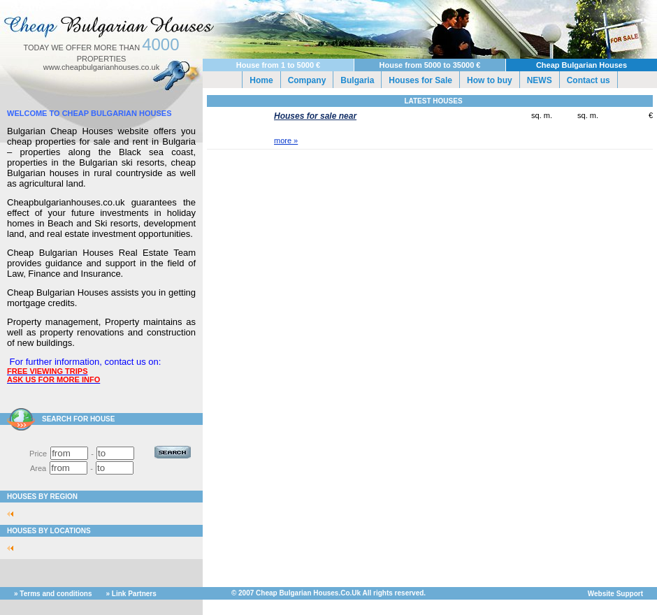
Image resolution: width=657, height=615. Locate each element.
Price (38, 453)
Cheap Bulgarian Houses (581, 65)
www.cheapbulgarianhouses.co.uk (101, 67)
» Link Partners (131, 594)
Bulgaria (357, 80)
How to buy (489, 80)
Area (38, 468)
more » (286, 140)
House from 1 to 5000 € (278, 65)
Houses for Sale (420, 80)
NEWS (539, 80)
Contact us (588, 80)
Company (307, 80)
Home (261, 80)
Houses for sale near (315, 116)
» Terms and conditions (53, 594)
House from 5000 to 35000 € (430, 65)
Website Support (615, 594)
